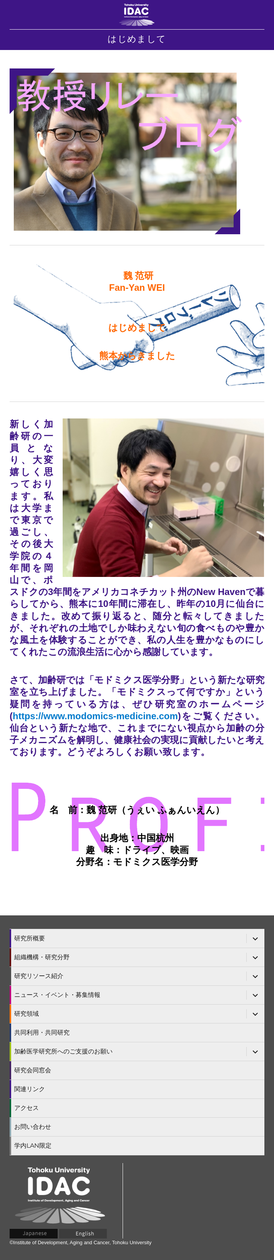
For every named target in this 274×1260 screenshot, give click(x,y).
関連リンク (29, 1089)
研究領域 (26, 1013)
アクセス (26, 1108)
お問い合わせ (32, 1126)
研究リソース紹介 (38, 976)
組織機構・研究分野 (42, 957)
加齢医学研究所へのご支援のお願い (63, 1051)
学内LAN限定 (32, 1145)
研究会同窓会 (32, 1070)
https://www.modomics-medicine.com (95, 716)
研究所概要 (29, 938)
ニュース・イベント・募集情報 (57, 994)
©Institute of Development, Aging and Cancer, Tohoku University (80, 1242)
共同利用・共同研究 (42, 1032)
